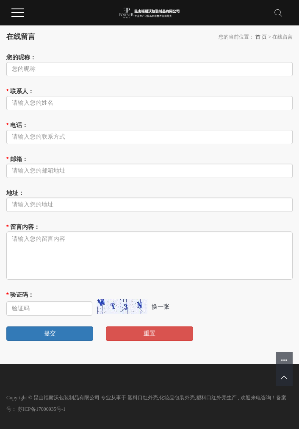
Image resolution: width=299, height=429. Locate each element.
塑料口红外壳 (142, 398)
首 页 (261, 37)
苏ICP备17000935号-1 (42, 409)
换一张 (160, 306)
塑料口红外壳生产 (216, 398)
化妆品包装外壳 (177, 398)
